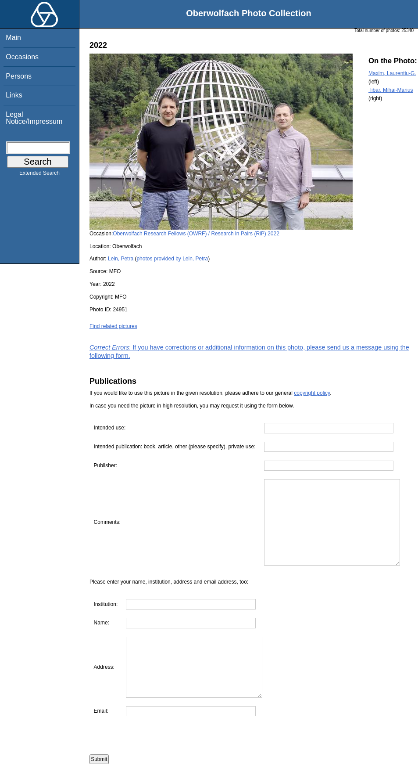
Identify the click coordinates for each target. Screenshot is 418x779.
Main (13, 37)
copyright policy (312, 393)
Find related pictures (113, 326)
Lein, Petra (120, 259)
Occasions (22, 57)
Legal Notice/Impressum (34, 118)
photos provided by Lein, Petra (172, 259)
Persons (19, 76)
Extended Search (39, 174)
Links (14, 95)
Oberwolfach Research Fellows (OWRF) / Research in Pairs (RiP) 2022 (196, 234)
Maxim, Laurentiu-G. (392, 73)
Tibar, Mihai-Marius (390, 90)
